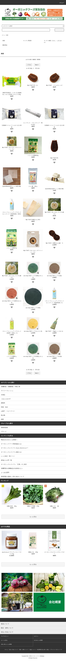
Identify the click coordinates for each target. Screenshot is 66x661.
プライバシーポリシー (55, 649)
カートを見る (4, 640)
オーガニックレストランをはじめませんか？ (14, 448)
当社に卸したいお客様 (6, 644)
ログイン (36, 636)
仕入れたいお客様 (38, 640)
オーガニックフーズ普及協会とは (11, 444)
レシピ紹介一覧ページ (8, 456)
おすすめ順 (29, 59)
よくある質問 (5, 472)
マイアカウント (4, 636)
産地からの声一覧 (6, 460)
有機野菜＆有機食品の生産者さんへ (12, 468)
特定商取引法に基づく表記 (43, 649)
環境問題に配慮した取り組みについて (12, 476)
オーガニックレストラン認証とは (11, 452)
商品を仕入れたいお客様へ (9, 440)
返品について (32, 649)
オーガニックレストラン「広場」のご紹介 (14, 464)
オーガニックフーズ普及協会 (38, 656)
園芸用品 (5, 45)
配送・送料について (23, 649)
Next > (37, 65)
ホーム (3, 35)
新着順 (38, 59)
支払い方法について (13, 649)
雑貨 (7, 35)
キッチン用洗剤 (27, 40)
